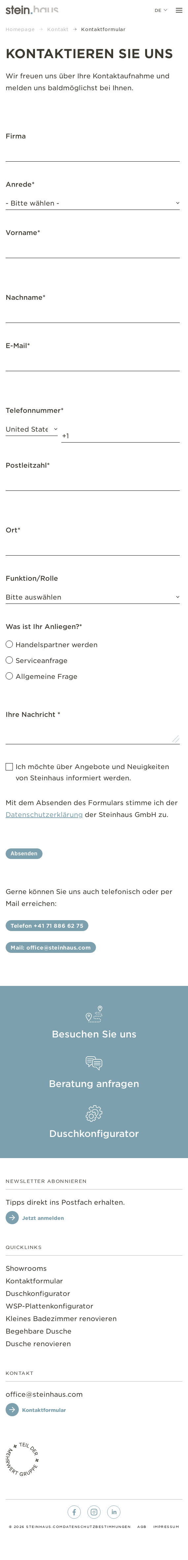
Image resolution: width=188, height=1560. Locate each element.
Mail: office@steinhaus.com (51, 947)
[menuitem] (94, 1024)
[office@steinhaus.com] (44, 1394)
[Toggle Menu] (179, 10)
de (162, 10)
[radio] (93, 644)
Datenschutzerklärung (44, 814)
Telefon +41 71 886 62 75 (47, 925)
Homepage (20, 29)
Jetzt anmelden (43, 1218)
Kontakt (58, 29)
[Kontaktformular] (39, 1409)
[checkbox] (93, 660)
